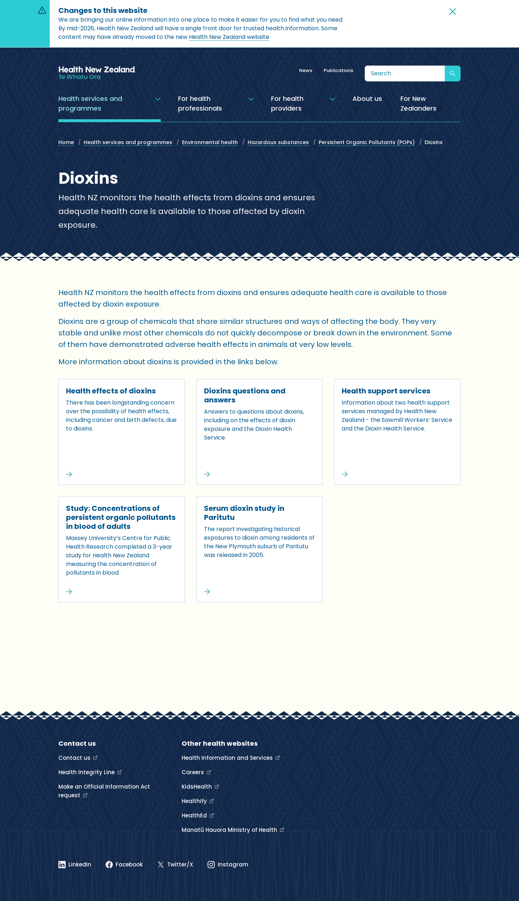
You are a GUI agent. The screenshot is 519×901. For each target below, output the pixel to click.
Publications (338, 70)
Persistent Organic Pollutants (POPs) (367, 142)
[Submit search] (453, 73)
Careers (193, 772)
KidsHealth (197, 786)
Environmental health (210, 142)
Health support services (386, 391)
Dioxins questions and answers (244, 395)
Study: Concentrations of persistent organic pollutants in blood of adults (121, 517)
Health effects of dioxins (111, 391)
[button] (453, 11)
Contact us (75, 758)
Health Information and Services (228, 758)
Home (66, 142)
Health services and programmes (128, 142)
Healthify (195, 801)
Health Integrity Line (87, 772)
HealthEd (195, 815)
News (305, 70)
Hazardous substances (278, 142)
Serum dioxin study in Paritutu (244, 512)
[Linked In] (74, 864)
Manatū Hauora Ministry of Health (230, 830)
